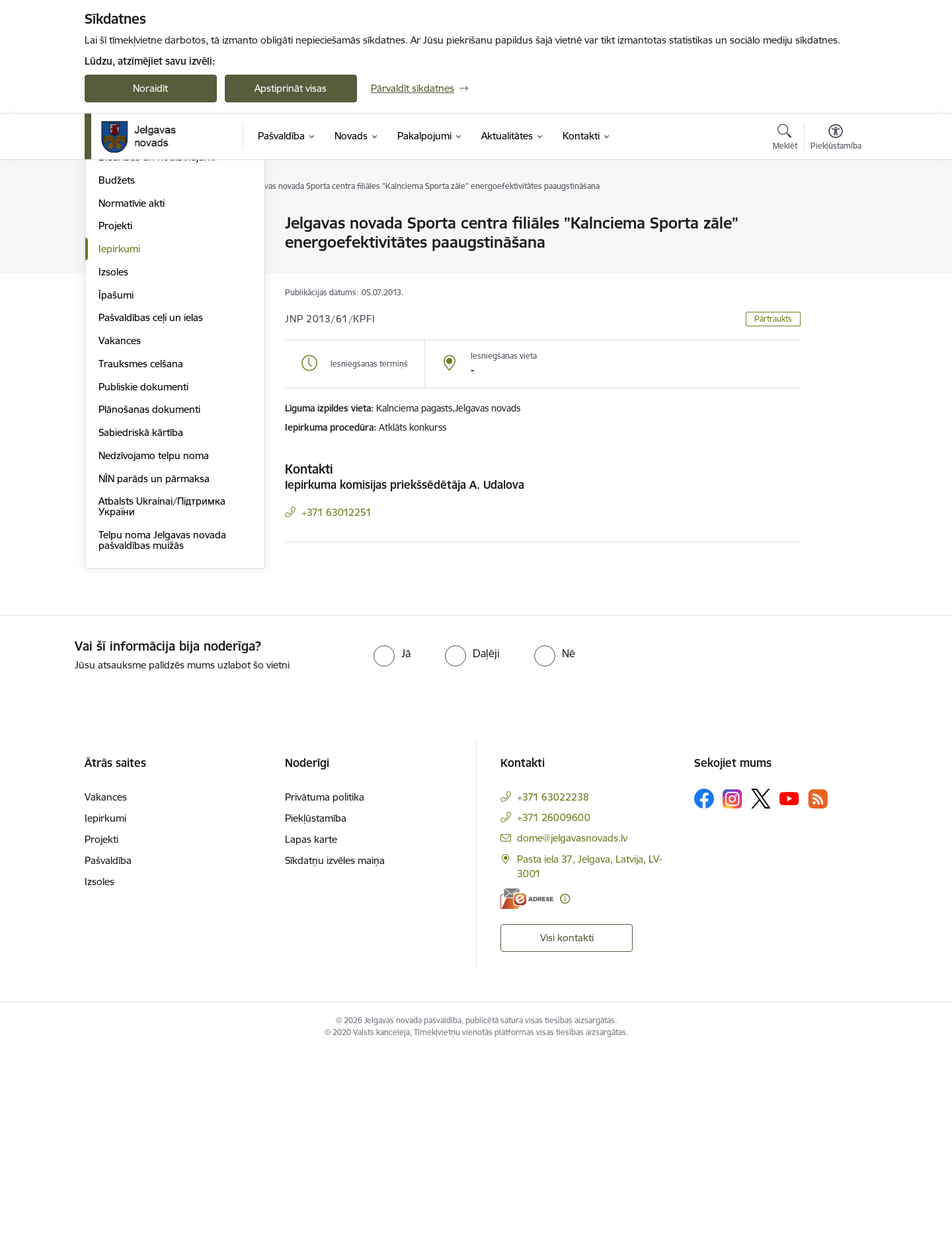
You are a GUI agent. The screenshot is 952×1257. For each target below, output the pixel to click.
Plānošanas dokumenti (149, 614)
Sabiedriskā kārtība (141, 637)
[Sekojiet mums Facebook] (704, 1003)
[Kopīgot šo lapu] (835, 250)
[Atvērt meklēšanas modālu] (785, 139)
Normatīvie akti (132, 408)
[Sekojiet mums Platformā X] (761, 1003)
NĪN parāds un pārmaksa (154, 683)
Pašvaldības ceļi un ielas (151, 522)
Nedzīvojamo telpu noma (154, 660)
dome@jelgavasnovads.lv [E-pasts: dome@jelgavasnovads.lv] (572, 1042)
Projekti (115, 430)
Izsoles (113, 476)
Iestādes (117, 293)
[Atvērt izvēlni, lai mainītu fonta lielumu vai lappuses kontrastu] (836, 139)
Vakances (120, 545)
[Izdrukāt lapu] (835, 217)
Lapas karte (311, 1044)
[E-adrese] (526, 1103)
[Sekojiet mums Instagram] (732, 1003)
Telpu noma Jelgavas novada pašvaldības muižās (162, 744)
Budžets (117, 384)
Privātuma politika (324, 1001)
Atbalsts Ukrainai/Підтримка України (162, 711)
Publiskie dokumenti (143, 591)
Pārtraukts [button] (773, 319)
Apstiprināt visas (291, 88)
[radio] (392, 858)
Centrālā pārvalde (138, 270)
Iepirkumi (119, 453)
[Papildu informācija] (565, 1103)
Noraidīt (150, 88)
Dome (112, 224)
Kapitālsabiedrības (139, 338)
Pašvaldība (108, 1065)
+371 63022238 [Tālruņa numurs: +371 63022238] (553, 1001)
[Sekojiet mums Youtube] (789, 1003)
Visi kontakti (567, 1143)
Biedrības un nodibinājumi (157, 361)
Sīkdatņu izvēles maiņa (335, 1065)
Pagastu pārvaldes (139, 316)
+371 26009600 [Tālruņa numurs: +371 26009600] (553, 1022)
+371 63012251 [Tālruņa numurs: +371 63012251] (336, 512)
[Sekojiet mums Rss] (818, 1003)
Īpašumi (116, 499)
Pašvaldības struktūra (146, 246)
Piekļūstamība (315, 1023)
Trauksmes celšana (141, 568)
